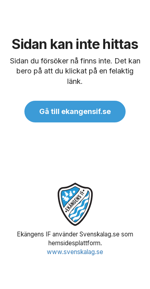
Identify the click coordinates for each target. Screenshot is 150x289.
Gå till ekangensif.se (75, 111)
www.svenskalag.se (75, 252)
